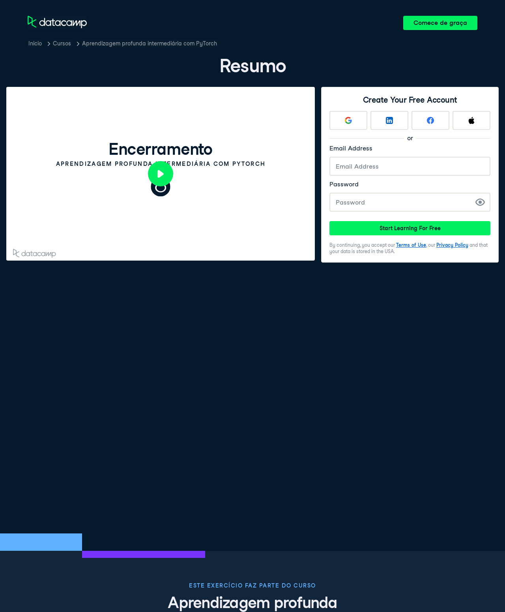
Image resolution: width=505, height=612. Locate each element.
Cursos (62, 43)
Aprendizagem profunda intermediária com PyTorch (149, 43)
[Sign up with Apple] (471, 120)
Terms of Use (411, 245)
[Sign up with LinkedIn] (389, 120)
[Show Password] (480, 202)
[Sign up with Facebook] (430, 120)
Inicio (35, 43)
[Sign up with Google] (348, 120)
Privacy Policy (452, 245)
